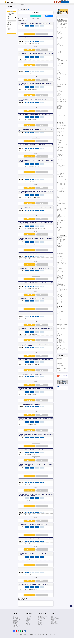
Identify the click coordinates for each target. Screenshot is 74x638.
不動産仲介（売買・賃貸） (60, 63)
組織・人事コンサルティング (62, 144)
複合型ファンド (59, 43)
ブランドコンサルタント (60, 166)
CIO (57, 255)
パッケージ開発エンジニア (60, 284)
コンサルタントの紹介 (16, 619)
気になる (42, 49)
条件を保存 (36, 15)
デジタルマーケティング (60, 278)
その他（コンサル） (61, 173)
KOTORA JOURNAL (41, 623)
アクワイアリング (59, 106)
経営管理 (59, 229)
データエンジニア (59, 293)
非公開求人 (12, 13)
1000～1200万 (9, 24)
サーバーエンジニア (59, 296)
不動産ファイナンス (59, 55)
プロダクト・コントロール (60, 195)
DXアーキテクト (59, 246)
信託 (57, 100)
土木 (57, 64)
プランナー (58, 312)
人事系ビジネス (60, 214)
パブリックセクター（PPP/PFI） (61, 24)
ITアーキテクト (59, 141)
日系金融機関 (60, 358)
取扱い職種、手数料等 (41, 634)
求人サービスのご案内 (16, 618)
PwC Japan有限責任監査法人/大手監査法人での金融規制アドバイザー (31, 404)
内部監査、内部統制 (59, 221)
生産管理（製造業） (59, 339)
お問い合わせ (17, 634)
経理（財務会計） (59, 193)
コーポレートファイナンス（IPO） (61, 36)
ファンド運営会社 (60, 365)
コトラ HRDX (40, 620)
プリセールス (59, 265)
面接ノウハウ (15, 620)
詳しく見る (29, 49)
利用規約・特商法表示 (33, 634)
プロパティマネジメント (60, 57)
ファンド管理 (59, 51)
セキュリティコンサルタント (61, 161)
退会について (56, 634)
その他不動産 (59, 65)
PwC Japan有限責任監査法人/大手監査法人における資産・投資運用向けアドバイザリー (34, 374)
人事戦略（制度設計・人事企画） (61, 216)
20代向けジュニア (28, 623)
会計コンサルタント (59, 151)
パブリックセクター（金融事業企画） (62, 23)
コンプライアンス (59, 224)
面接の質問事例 (15, 621)
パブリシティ (53, 620)
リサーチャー (59, 171)
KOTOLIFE (40, 621)
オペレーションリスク (60, 70)
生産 (58, 338)
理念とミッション (53, 617)
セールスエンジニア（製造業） (61, 348)
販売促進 (58, 316)
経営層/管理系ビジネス (29, 619)
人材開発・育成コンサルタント (61, 147)
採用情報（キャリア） (54, 621)
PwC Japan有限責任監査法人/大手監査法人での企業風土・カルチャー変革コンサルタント (34, 23)
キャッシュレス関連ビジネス (62, 105)
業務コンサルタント (59, 132)
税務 (57, 196)
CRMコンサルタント (60, 139)
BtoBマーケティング (59, 202)
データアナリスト (59, 304)
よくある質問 (15, 624)
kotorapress (40, 622)
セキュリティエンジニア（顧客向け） (62, 297)
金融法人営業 (59, 94)
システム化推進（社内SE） (60, 272)
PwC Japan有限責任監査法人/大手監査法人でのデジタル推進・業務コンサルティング (33, 584)
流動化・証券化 (59, 38)
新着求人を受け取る (49, 15)
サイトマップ (51, 634)
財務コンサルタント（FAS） (61, 150)
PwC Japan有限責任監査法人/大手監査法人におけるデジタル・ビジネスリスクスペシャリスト (35, 359)
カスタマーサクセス (59, 268)
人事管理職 (58, 215)
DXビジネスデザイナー (60, 245)
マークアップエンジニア (60, 276)
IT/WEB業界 (27, 620)
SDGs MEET (40, 624)
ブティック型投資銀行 (61, 361)
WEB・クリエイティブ (61, 275)
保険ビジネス (60, 72)
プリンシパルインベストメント (61, 41)
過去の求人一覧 (15, 626)
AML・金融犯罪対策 (59, 227)
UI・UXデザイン (59, 281)
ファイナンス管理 (60, 190)
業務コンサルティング (61, 131)
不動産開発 (58, 59)
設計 (58, 333)
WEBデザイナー (59, 279)
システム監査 (59, 222)
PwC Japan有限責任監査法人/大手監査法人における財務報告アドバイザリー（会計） (33, 524)
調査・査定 (58, 76)
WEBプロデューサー (60, 277)
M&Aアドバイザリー (59, 155)
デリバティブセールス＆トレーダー (61, 84)
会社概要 (52, 616)
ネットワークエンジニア (60, 295)
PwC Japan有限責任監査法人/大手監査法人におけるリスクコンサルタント (31, 298)
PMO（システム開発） (60, 260)
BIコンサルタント (59, 140)
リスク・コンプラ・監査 (61, 220)
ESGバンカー (59, 29)
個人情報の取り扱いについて (24, 634)
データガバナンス (59, 303)
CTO (57, 254)
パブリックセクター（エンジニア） (61, 241)
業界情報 (14, 623)
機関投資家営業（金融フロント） (61, 97)
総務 (57, 205)
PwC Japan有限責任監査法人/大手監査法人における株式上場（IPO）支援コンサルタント (34, 268)
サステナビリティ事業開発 (60, 188)
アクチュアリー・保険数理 (60, 73)
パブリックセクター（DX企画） (61, 239)
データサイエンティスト (60, 302)
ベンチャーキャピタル (60, 45)
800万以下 (9, 22)
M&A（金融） (59, 32)
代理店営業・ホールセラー (60, 77)
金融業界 (27, 617)
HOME (5, 6)
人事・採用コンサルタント (60, 146)
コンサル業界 (28, 618)
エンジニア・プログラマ (61, 283)
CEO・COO (58, 230)
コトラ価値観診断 (41, 617)
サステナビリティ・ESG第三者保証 (61, 125)
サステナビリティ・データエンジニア (62, 250)
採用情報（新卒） (53, 622)
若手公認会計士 (28, 622)
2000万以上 (9, 28)
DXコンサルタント (59, 142)
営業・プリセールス (61, 262)
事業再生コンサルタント (60, 135)
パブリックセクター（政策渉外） (61, 183)
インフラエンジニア (59, 294)
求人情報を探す (10, 6)
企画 (57, 204)
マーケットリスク (59, 69)
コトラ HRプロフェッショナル (42, 616)
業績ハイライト (53, 619)
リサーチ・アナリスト (60, 85)
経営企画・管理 (60, 253)
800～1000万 (9, 23)
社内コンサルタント (59, 256)
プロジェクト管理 (60, 258)
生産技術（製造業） (59, 340)
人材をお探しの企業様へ (64, 0)
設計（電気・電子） (59, 334)
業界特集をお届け (28, 616)
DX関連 (59, 243)
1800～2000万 (9, 27)
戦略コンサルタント (59, 129)
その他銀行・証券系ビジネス (62, 99)
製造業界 (27, 621)
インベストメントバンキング (62, 31)
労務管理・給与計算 (59, 218)
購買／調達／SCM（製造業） (61, 341)
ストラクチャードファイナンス (61, 37)
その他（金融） (59, 112)
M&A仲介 (58, 156)
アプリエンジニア (59, 299)
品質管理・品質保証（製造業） (61, 342)
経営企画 (58, 200)
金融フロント (60, 93)
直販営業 (58, 78)
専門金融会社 (60, 363)
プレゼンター (59, 50)
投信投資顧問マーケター (60, 52)
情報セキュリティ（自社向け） (61, 225)
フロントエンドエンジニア (60, 286)
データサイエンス (60, 301)
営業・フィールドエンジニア (62, 347)
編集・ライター (59, 314)
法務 (57, 223)
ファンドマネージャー (60, 48)
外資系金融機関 (60, 360)
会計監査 (58, 197)
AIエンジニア (59, 247)
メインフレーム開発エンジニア (61, 285)
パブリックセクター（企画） (62, 179)
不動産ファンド (59, 44)
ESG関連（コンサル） (61, 122)
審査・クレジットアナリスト (61, 91)
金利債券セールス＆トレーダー (61, 83)
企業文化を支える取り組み (55, 618)
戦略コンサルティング (61, 128)
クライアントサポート (60, 210)
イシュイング (59, 107)
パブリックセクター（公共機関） (61, 184)
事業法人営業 (59, 95)
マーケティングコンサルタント (61, 165)
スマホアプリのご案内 (16, 625)
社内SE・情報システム (61, 270)
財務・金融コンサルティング (62, 149)
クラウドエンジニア (59, 291)
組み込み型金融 (59, 108)
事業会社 (59, 370)
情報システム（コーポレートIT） (61, 271)
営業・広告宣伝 (60, 308)
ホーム (14, 616)
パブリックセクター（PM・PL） (61, 240)
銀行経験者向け (28, 624)
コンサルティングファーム (62, 368)
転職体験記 (15, 622)
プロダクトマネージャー (60, 211)
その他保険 (58, 79)
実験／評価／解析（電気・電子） (61, 328)
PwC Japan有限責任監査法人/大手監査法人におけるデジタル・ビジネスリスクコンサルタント (35, 114)
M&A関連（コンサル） (61, 154)
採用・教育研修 (59, 217)
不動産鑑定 (58, 58)
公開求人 (8, 13)
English (68, 0)
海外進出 (58, 233)
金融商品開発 (59, 86)
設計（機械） (59, 335)
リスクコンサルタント (60, 159)
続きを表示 (35, 46)
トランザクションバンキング (61, 90)
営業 (57, 313)
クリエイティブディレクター (61, 311)
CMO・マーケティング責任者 (61, 203)
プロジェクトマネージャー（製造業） (62, 344)
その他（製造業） (59, 345)
